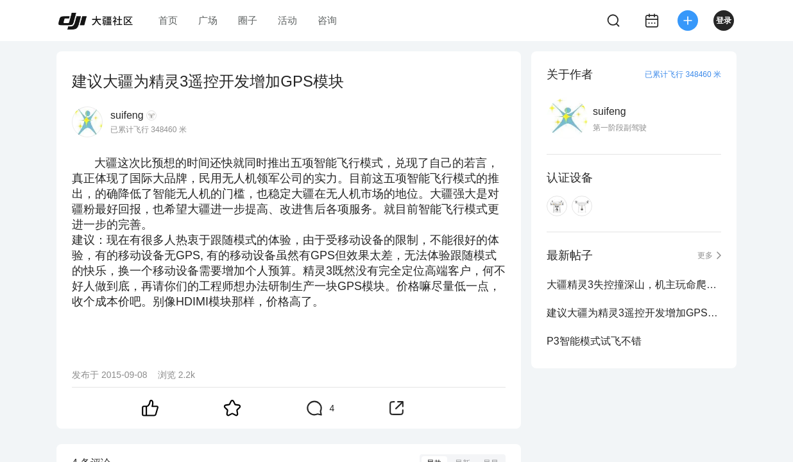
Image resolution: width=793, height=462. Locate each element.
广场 (207, 20)
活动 (287, 20)
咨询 (327, 20)
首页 (168, 20)
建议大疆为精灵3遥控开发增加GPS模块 (634, 312)
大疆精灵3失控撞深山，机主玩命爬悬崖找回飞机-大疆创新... (634, 284)
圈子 (247, 20)
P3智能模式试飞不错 (594, 341)
